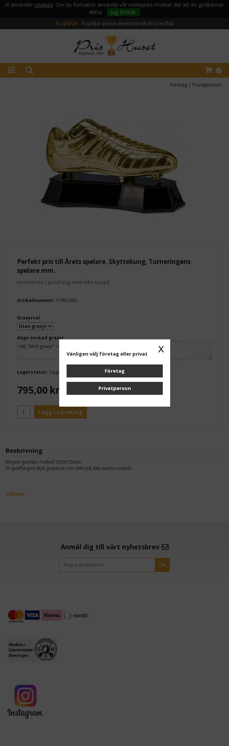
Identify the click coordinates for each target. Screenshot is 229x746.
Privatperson (114, 388)
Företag (115, 370)
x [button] (161, 348)
